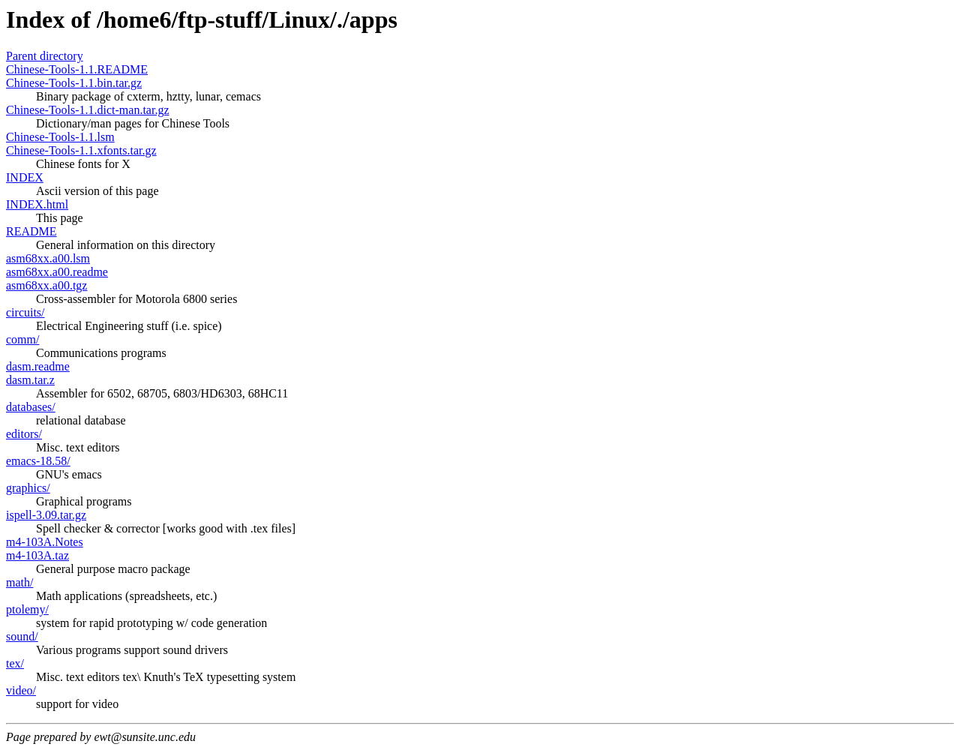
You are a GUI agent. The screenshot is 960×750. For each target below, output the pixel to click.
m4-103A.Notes (44, 542)
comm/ (22, 339)
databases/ (31, 406)
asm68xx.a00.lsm (48, 258)
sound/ (22, 636)
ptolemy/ (27, 609)
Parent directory (44, 56)
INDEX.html (37, 204)
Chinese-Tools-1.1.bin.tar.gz (74, 82)
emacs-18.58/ (38, 460)
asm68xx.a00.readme (57, 272)
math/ (19, 582)
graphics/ (28, 488)
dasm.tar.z (30, 380)
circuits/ (25, 312)
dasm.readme (38, 366)
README (31, 231)
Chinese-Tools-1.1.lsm (60, 136)
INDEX (25, 177)
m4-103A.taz (37, 555)
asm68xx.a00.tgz (46, 285)
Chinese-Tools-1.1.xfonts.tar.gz (81, 150)
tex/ (15, 663)
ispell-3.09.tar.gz (46, 514)
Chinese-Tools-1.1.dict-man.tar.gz (88, 110)
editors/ (24, 434)
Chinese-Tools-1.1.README (77, 69)
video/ (21, 690)
